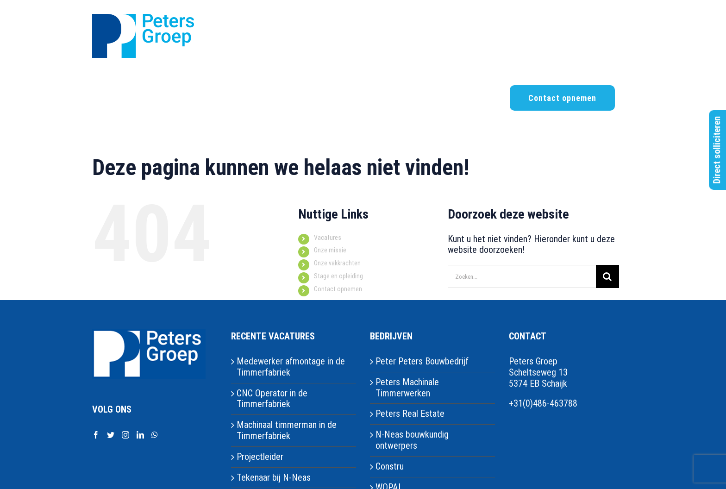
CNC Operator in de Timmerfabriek (272, 399)
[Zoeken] (607, 276)
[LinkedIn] (140, 435)
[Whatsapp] (154, 435)
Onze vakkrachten (337, 263)
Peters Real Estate (410, 413)
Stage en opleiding (338, 276)
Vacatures (327, 237)
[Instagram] (125, 435)
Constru (390, 466)
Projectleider (260, 456)
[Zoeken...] (522, 276)
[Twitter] (110, 435)
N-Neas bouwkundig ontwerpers (412, 440)
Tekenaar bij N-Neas (274, 477)
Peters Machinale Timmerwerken (407, 388)
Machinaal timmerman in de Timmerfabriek (287, 430)
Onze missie (330, 250)
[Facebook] (96, 435)
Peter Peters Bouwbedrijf (422, 361)
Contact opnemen (338, 289)
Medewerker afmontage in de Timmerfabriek (291, 367)
